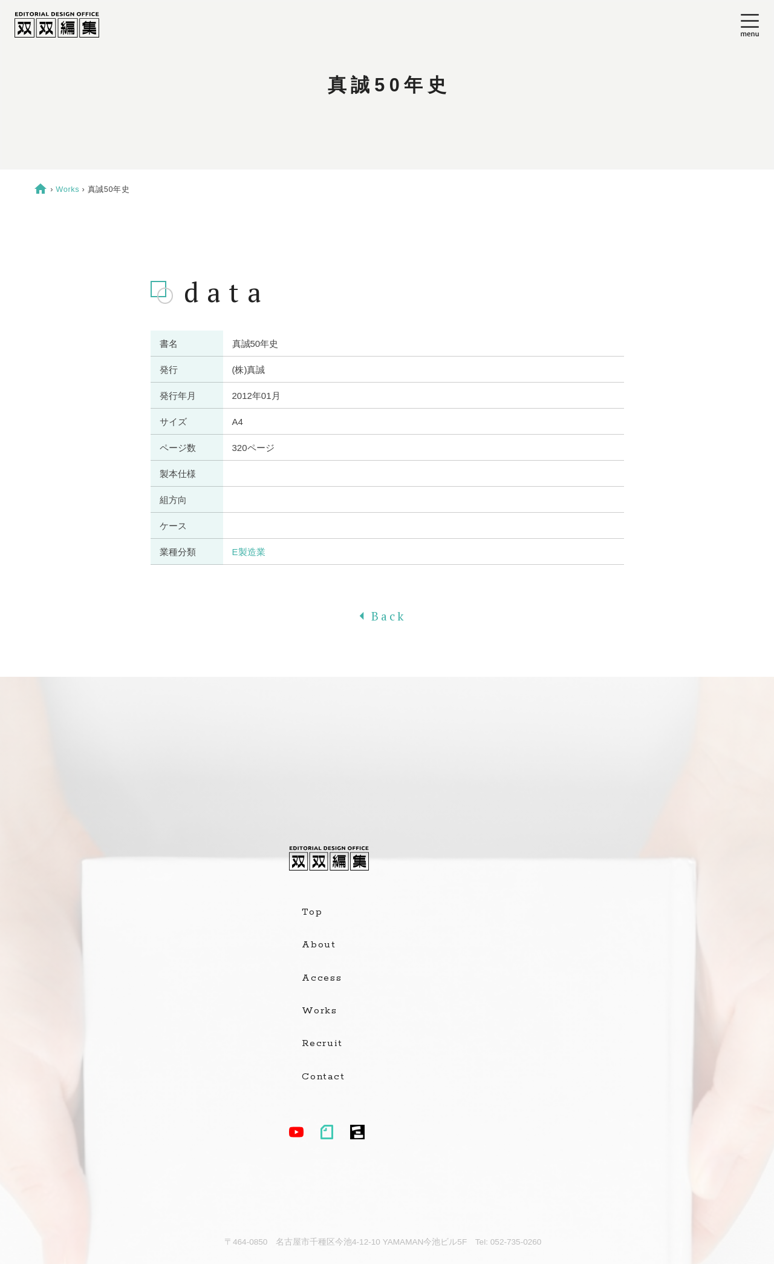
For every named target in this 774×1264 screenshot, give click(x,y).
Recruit (322, 1044)
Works (67, 189)
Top (312, 912)
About (319, 945)
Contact (323, 1077)
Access (322, 978)
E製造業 (248, 552)
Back (387, 616)
